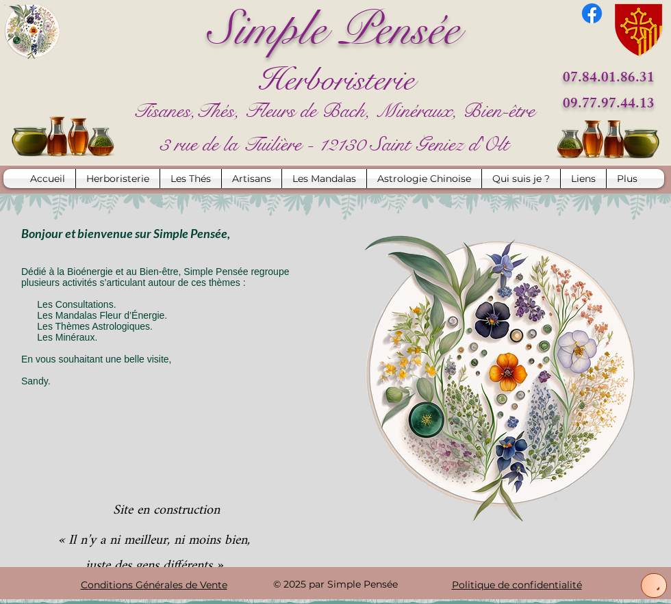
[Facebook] (592, 13)
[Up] (654, 585)
